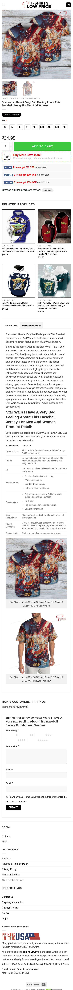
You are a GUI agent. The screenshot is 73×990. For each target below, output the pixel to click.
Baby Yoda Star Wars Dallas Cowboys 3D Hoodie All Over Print (18, 304)
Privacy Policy (9, 869)
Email (9, 783)
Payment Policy (10, 907)
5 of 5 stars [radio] (32, 740)
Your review (12, 746)
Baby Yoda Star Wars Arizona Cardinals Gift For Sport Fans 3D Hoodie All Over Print (53, 251)
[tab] (10, 325)
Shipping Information (12, 902)
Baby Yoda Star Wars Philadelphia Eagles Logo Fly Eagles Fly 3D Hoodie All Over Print (54, 306)
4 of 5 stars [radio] (12, 740)
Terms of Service (10, 874)
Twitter (5, 841)
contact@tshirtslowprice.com (24, 969)
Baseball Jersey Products (25, 98)
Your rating (12, 730)
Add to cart (42, 146)
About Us (6, 858)
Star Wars (47, 190)
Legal (5, 918)
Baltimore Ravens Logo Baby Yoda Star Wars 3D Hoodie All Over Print (18, 250)
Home (5, 98)
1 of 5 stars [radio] (10, 735)
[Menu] (3, 4)
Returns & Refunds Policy (15, 864)
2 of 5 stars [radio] (24, 735)
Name (9, 769)
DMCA (5, 913)
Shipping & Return (31, 325)
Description (10, 325)
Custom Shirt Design (12, 880)
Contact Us (7, 897)
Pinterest (6, 836)
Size (4, 120)
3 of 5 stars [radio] (40, 735)
